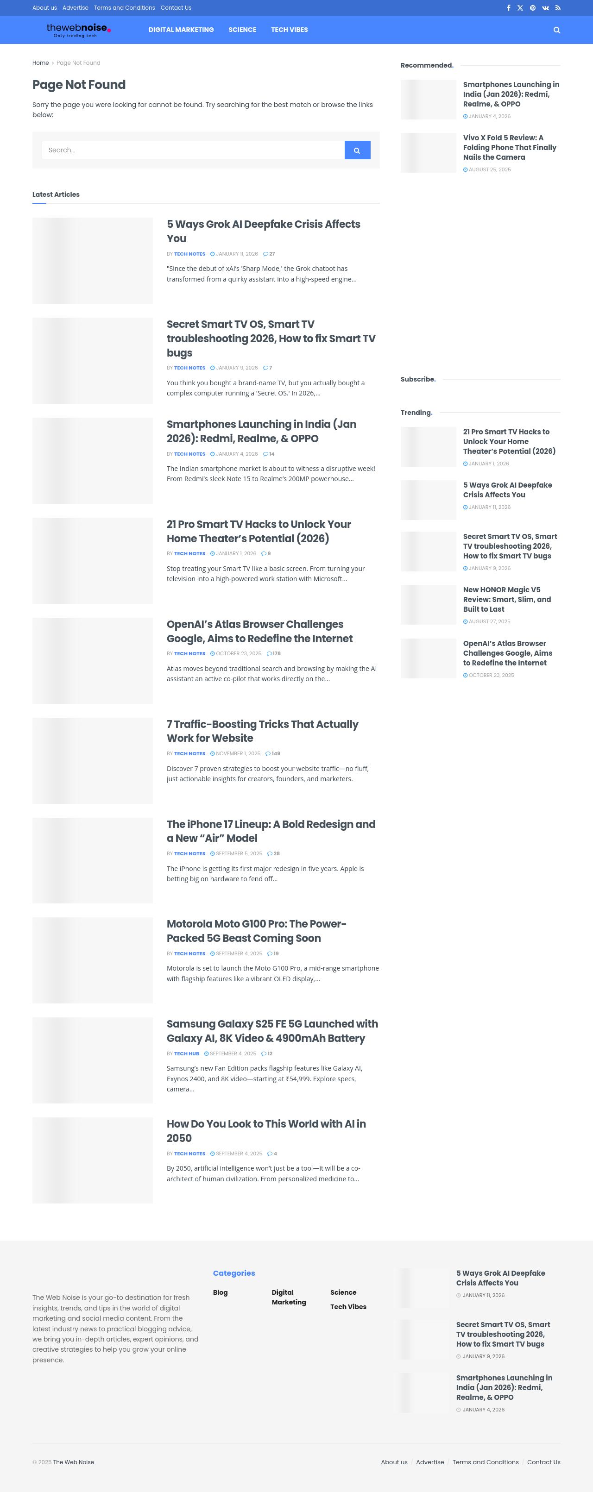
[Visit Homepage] (78, 30)
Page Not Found (79, 63)
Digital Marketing (181, 29)
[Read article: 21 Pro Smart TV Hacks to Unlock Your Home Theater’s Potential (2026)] (92, 561)
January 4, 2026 (234, 454)
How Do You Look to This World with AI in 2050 (266, 1131)
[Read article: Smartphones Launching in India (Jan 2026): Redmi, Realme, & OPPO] (92, 461)
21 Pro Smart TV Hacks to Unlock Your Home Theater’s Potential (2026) (259, 531)
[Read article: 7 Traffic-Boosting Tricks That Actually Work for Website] (92, 761)
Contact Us (176, 8)
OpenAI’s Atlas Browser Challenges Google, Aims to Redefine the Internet (260, 631)
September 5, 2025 (236, 853)
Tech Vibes (289, 29)
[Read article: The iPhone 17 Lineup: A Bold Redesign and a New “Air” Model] (92, 861)
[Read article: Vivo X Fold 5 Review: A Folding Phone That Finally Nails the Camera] (428, 153)
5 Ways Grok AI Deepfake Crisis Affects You (263, 231)
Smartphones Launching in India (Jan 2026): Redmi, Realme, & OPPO (261, 431)
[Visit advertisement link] (481, 273)
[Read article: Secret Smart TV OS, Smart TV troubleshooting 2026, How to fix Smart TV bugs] (92, 361)
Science (243, 29)
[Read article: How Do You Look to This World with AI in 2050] (92, 1160)
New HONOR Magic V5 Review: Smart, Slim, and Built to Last (507, 599)
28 (273, 853)
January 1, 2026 (233, 553)
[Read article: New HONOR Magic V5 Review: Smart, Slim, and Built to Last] (428, 605)
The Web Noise (73, 1462)
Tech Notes (189, 253)
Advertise (75, 8)
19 (272, 953)
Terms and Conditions (124, 8)
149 (272, 753)
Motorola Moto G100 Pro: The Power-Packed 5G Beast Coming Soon (257, 931)
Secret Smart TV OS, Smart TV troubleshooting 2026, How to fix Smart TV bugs (271, 338)
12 (266, 1053)
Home (40, 63)
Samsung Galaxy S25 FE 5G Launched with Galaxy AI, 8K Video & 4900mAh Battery (272, 1031)
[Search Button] (557, 30)
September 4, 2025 (236, 953)
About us (44, 8)
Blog (220, 1292)
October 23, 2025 (235, 653)
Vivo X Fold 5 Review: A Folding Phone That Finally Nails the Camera (510, 147)
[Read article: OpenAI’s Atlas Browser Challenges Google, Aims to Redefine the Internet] (92, 661)
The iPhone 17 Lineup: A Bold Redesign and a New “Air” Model (271, 831)
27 (269, 253)
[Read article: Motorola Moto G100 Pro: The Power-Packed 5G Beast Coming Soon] (92, 960)
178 (274, 653)
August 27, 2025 (487, 621)
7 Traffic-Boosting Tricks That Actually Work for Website (263, 731)
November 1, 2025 (235, 753)
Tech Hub (186, 1053)
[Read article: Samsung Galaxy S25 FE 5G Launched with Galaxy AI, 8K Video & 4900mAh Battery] (92, 1060)
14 (269, 454)
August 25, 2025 (487, 169)
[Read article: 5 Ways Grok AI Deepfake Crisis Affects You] (92, 261)
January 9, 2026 (234, 367)
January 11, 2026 (234, 253)
